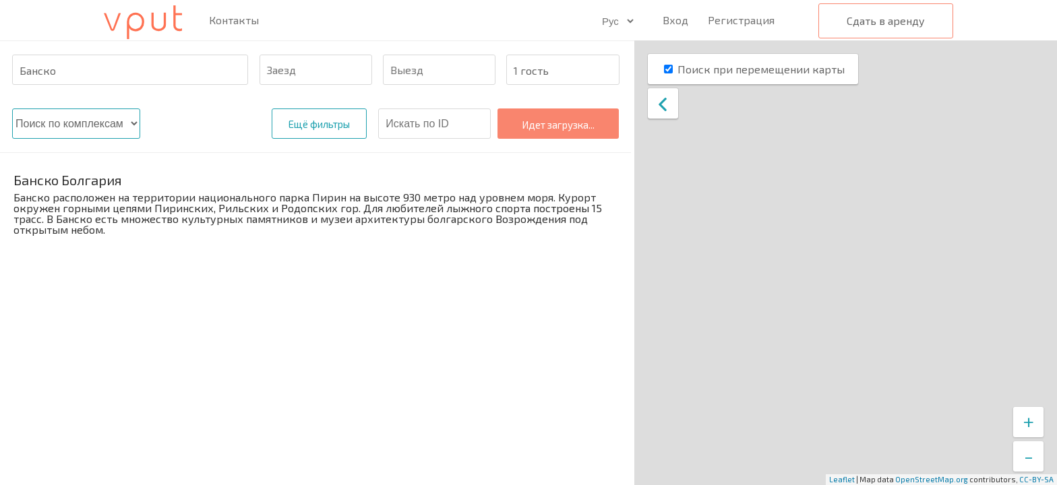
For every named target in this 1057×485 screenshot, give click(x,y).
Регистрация (741, 19)
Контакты (234, 20)
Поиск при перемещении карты (761, 69)
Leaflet (842, 479)
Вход (675, 19)
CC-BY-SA (1036, 479)
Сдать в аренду (886, 20)
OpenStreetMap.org (931, 479)
